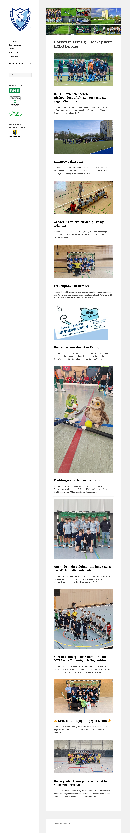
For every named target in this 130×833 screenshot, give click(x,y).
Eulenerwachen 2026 (68, 161)
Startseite (13, 41)
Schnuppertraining (15, 45)
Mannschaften (14, 56)
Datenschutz (66, 824)
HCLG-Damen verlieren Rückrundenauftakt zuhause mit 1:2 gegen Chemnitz (80, 97)
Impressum (58, 824)
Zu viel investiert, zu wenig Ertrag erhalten (79, 223)
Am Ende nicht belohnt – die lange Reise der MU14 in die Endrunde (82, 568)
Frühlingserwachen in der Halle (77, 480)
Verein (11, 49)
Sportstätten (13, 52)
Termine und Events (16, 64)
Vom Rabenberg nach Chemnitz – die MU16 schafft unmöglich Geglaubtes (80, 658)
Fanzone (12, 60)
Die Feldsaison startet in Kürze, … (78, 347)
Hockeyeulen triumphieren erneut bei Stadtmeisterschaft (81, 783)
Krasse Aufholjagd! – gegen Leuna (82, 721)
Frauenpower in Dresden (72, 286)
